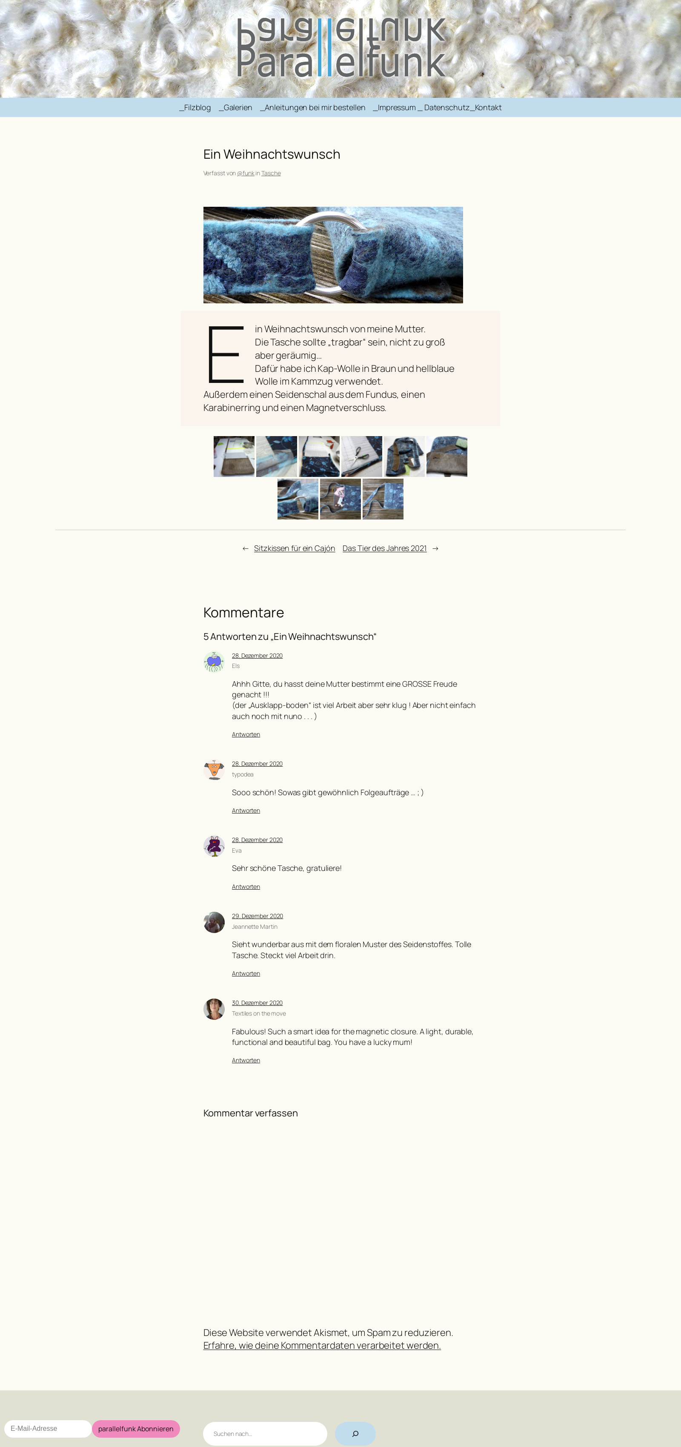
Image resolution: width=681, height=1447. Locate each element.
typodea (243, 774)
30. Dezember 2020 (257, 1003)
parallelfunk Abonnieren (136, 1428)
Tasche (270, 173)
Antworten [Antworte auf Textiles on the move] (246, 1060)
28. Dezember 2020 (257, 655)
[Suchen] (355, 1434)
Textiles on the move (259, 1013)
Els (236, 666)
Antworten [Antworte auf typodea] (246, 810)
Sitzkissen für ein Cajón (294, 548)
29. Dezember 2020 (257, 916)
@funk (246, 173)
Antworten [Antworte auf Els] (246, 734)
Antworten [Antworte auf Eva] (246, 886)
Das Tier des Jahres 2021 (385, 548)
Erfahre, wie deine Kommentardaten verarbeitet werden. (322, 1345)
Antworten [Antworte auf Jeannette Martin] (246, 973)
